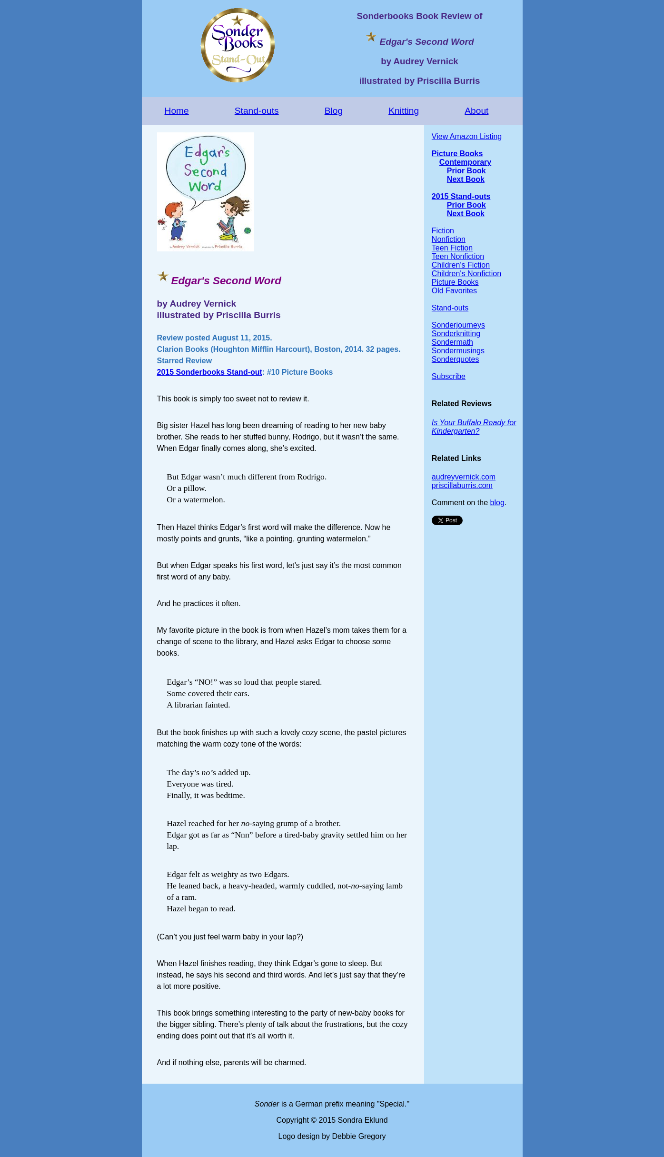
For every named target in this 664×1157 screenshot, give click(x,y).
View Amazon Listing (467, 136)
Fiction (443, 231)
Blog (334, 111)
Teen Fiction (452, 248)
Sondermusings (458, 351)
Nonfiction (449, 239)
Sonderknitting (456, 333)
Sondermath (452, 342)
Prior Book (466, 171)
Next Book (466, 179)
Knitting (403, 111)
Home (177, 111)
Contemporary (465, 162)
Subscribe (449, 376)
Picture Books (457, 154)
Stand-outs (257, 111)
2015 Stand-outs (461, 196)
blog (497, 503)
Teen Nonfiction (458, 256)
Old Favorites (454, 291)
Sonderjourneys (458, 325)
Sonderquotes (455, 359)
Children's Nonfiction (466, 273)
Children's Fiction (461, 265)
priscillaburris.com (462, 485)
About (476, 111)
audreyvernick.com (464, 477)
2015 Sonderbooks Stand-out (209, 372)
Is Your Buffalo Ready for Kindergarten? (474, 427)
